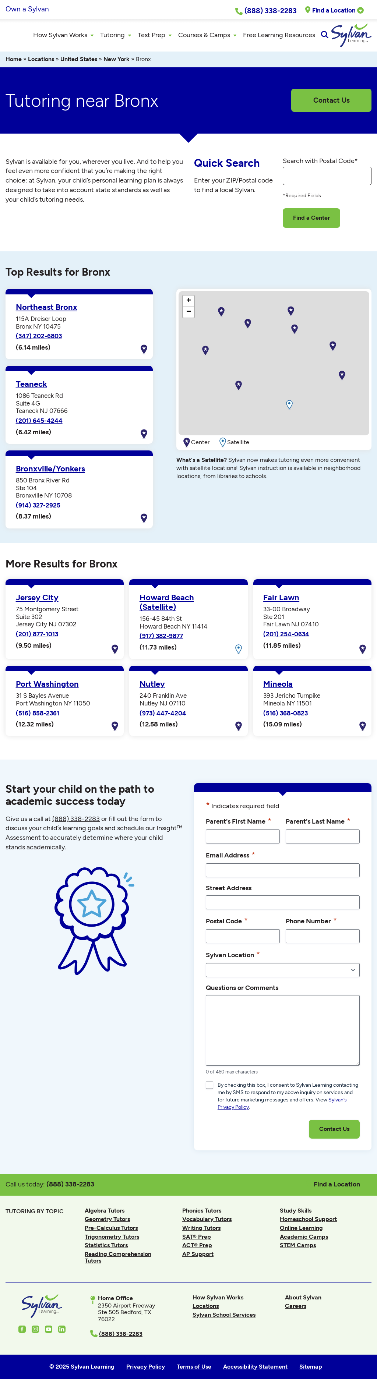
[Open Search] (365, 37)
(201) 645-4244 (39, 425)
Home (14, 63)
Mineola (278, 688)
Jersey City (37, 602)
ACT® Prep (197, 1249)
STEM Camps (298, 1249)
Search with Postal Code (320, 165)
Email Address (230, 859)
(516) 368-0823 (285, 717)
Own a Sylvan (27, 9)
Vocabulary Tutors (207, 1223)
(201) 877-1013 (37, 638)
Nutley (152, 688)
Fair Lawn (281, 602)
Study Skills (295, 1214)
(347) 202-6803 (39, 340)
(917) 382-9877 (161, 640)
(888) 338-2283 (70, 1188)
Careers (295, 1310)
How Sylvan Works (218, 1301)
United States (78, 63)
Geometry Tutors (107, 1223)
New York (116, 63)
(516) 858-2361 (37, 717)
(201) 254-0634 (286, 638)
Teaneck (31, 388)
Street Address (228, 892)
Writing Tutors (201, 1232)
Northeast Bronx (46, 311)
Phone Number (311, 925)
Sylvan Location (233, 959)
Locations (41, 63)
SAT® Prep (196, 1240)
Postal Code (227, 925)
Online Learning (301, 1232)
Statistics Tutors (106, 1249)
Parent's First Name (238, 825)
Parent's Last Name (318, 825)
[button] (294, 334)
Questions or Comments (242, 992)
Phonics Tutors (201, 1214)
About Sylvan (303, 1301)
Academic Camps (304, 1240)
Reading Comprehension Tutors (118, 1262)
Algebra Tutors (104, 1214)
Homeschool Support (308, 1223)
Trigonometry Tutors (112, 1240)
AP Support (198, 1258)
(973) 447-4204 (163, 717)
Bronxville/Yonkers (50, 473)
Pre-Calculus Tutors (111, 1232)
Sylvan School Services (224, 1319)
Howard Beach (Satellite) (167, 606)
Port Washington (47, 688)
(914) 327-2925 (38, 509)
